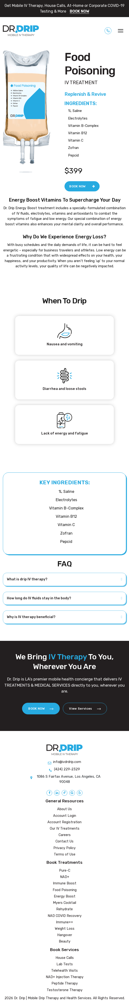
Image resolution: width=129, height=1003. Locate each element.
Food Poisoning (65, 890)
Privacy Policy (64, 848)
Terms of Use (64, 854)
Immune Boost (64, 883)
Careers (65, 835)
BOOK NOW (79, 11)
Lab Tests (64, 964)
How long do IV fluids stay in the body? (39, 598)
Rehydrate (64, 909)
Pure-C (64, 871)
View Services (85, 708)
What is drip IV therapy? (27, 579)
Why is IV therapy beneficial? (31, 617)
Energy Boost (64, 896)
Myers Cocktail (64, 903)
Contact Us (64, 841)
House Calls (64, 958)
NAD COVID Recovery (65, 916)
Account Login (64, 816)
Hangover (64, 935)
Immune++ (64, 922)
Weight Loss (64, 929)
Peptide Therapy (64, 983)
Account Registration (64, 822)
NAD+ (64, 877)
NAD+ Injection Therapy (64, 977)
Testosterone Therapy (65, 990)
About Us (64, 809)
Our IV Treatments (64, 829)
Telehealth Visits (64, 971)
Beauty (64, 941)
